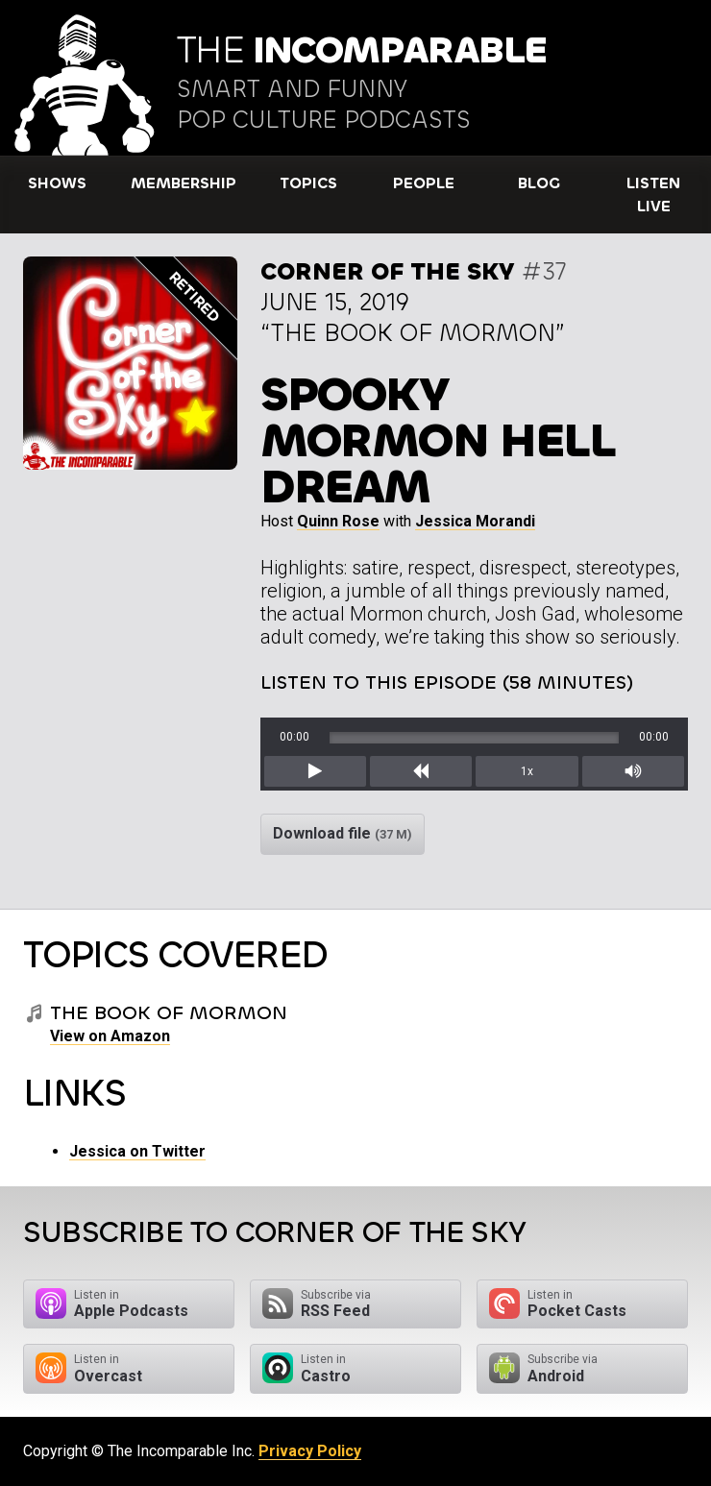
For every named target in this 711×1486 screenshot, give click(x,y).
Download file (342, 833)
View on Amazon (110, 1036)
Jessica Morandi (475, 521)
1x (527, 771)
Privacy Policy (309, 1451)
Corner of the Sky (387, 271)
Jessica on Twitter (137, 1151)
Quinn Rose (338, 521)
